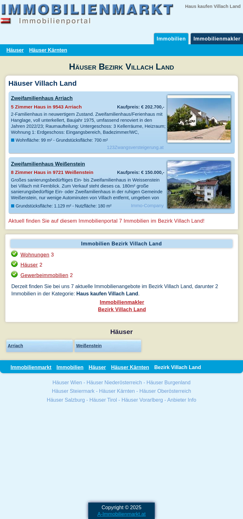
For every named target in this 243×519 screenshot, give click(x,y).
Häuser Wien (67, 382)
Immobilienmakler (216, 38)
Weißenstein (89, 345)
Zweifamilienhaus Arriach (42, 98)
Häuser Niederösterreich (114, 382)
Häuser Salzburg (66, 400)
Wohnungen (35, 254)
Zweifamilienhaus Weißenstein (48, 164)
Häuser (15, 50)
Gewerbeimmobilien (44, 275)
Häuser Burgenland (168, 382)
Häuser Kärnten (48, 50)
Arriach (15, 345)
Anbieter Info (181, 400)
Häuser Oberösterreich (165, 391)
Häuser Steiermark (73, 391)
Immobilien (171, 38)
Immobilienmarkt (30, 367)
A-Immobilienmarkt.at (121, 514)
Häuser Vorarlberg (142, 400)
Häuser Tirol (103, 400)
